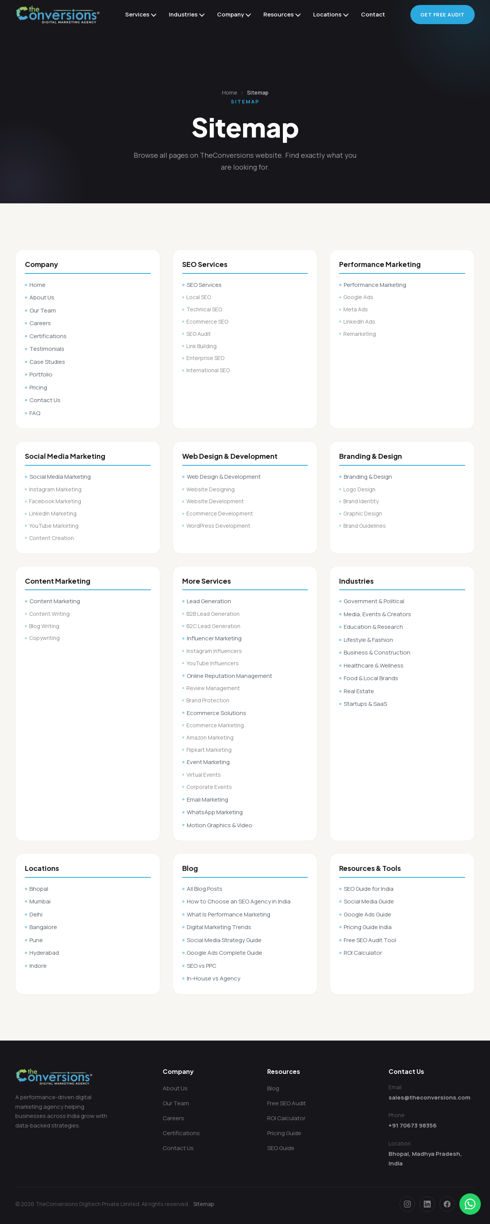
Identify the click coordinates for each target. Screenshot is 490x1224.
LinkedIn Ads (359, 321)
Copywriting (44, 637)
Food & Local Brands (371, 678)
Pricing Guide (284, 1133)
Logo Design (359, 489)
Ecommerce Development (219, 513)
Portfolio (40, 374)
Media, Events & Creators (377, 614)
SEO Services (204, 285)
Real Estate (359, 691)
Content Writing (49, 613)
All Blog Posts (204, 889)
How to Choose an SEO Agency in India (239, 901)
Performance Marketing (375, 285)
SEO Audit (198, 333)
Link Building (201, 346)
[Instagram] (407, 1204)
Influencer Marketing (214, 638)
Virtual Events (203, 774)
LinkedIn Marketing (53, 513)
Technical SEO (204, 309)
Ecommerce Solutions (216, 713)
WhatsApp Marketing (215, 812)
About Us (41, 297)
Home (229, 92)
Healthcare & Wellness (373, 665)
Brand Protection (207, 700)
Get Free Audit (442, 14)
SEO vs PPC (201, 966)
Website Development (215, 501)
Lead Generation (209, 601)
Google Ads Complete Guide (224, 953)
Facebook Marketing (55, 501)
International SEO (208, 370)
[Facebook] (447, 1204)
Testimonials (46, 349)
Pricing (38, 387)
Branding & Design (368, 477)
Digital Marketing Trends (219, 927)
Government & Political (374, 601)
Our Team (42, 310)
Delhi (35, 914)
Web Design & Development (224, 477)
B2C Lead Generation (213, 626)
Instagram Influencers (214, 651)
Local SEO (198, 297)
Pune (36, 940)
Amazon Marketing (210, 737)
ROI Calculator (363, 953)
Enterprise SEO (205, 358)
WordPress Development (218, 525)
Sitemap (203, 1204)
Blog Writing (44, 626)
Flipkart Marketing (209, 749)
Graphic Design (362, 513)
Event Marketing (208, 762)
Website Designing (210, 489)
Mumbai (40, 901)
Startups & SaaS (365, 704)
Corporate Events (209, 786)
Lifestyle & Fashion (368, 640)
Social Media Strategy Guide (224, 940)
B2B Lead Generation (213, 613)
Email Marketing (207, 799)
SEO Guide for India (369, 889)
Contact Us (44, 400)
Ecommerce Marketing (215, 725)
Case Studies (47, 362)
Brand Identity (361, 501)
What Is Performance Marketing (228, 914)
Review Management (213, 688)
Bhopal (38, 889)
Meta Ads (355, 309)
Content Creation (51, 538)
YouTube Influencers (212, 663)
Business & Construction (377, 652)
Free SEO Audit (286, 1103)
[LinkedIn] (427, 1204)
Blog (273, 1088)
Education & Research (373, 627)
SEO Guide (280, 1148)
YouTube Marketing (53, 525)
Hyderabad (44, 953)
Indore (38, 966)
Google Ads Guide (367, 914)
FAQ (34, 413)
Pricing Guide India (368, 927)
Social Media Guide (369, 901)
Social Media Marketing (60, 477)
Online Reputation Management (229, 676)
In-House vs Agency (213, 978)
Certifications (48, 336)
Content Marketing (54, 601)
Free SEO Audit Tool (370, 940)
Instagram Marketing (55, 489)
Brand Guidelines (364, 525)
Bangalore (43, 927)
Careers (40, 323)
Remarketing (359, 333)
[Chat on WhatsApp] (470, 1204)
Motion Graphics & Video (219, 825)
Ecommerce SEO (207, 321)
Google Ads (358, 297)
